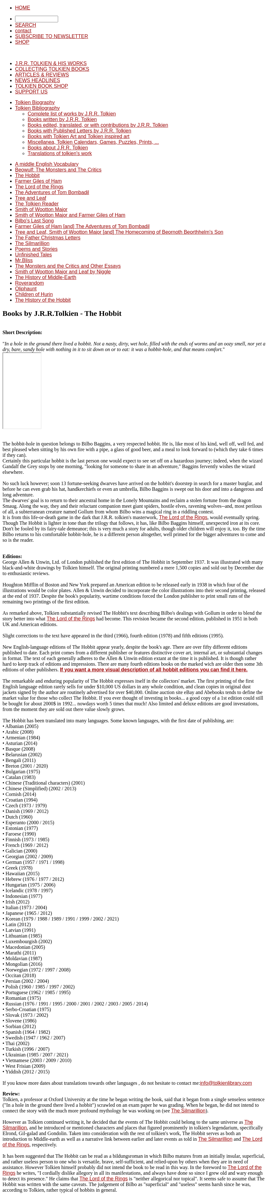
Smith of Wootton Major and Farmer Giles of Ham (70, 215)
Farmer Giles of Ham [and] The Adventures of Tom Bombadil (82, 226)
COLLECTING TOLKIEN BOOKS (52, 69)
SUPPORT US (31, 91)
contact (23, 30)
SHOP (22, 42)
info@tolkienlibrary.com (226, 1083)
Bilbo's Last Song (34, 220)
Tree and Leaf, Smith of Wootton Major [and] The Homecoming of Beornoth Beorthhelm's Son (119, 232)
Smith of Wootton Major (41, 209)
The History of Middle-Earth (45, 277)
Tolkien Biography (35, 102)
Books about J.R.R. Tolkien (58, 147)
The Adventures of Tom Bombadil (52, 192)
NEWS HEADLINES (37, 80)
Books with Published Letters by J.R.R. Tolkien (79, 130)
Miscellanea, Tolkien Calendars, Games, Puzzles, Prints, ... (93, 142)
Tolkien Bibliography (37, 108)
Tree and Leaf (30, 198)
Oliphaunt (26, 288)
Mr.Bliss (24, 260)
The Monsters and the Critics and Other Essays (68, 266)
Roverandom (29, 283)
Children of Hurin (34, 294)
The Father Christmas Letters (47, 237)
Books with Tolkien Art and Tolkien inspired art (78, 136)
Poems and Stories (36, 249)
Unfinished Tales (33, 254)
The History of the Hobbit (43, 300)
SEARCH (25, 25)
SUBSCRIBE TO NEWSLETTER (51, 36)
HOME (22, 7)
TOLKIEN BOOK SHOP (41, 86)
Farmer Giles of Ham (38, 181)
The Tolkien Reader (36, 203)
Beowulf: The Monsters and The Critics (58, 169)
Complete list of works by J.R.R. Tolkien (72, 113)
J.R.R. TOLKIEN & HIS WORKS (51, 63)
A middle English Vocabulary (47, 164)
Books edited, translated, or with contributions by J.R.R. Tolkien (98, 125)
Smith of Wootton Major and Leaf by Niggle (63, 271)
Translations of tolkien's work (60, 153)
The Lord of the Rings (39, 186)
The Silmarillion (32, 243)
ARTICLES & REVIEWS (42, 74)
